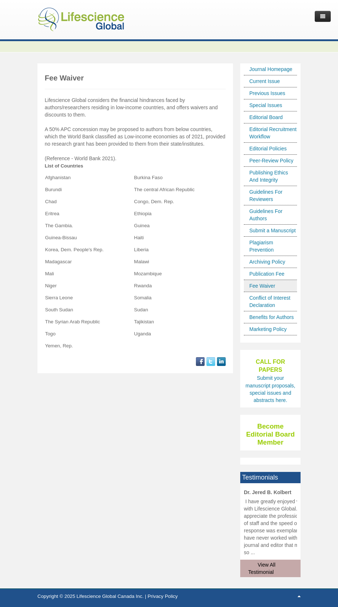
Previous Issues (267, 93)
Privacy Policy (163, 596)
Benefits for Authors (271, 317)
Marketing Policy (268, 329)
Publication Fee (267, 274)
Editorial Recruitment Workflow (273, 132)
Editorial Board (266, 117)
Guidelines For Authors (265, 214)
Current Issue (264, 81)
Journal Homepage (270, 69)
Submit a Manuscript (272, 230)
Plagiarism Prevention (261, 246)
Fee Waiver (262, 286)
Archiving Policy (267, 262)
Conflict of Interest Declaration (269, 301)
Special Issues (265, 105)
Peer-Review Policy (271, 160)
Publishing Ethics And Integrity (268, 176)
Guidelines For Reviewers (265, 195)
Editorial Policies (268, 148)
